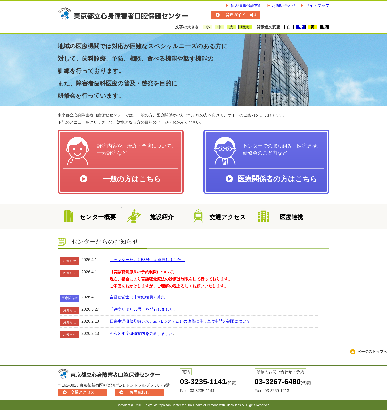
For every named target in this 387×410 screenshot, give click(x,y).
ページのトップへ (372, 351)
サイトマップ (317, 5)
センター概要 (97, 217)
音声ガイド (235, 15)
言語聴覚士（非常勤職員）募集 (137, 297)
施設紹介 (162, 217)
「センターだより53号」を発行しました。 (147, 260)
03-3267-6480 (278, 381)
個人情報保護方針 (246, 5)
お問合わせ (139, 392)
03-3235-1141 (203, 381)
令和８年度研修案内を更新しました (141, 333)
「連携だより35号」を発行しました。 (143, 309)
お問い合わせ (284, 5)
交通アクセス (227, 217)
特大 (245, 27)
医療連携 (291, 217)
